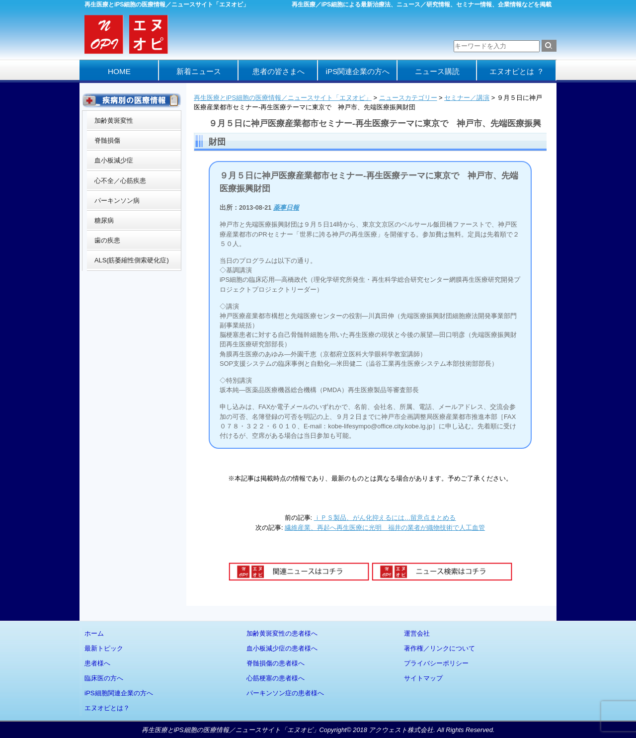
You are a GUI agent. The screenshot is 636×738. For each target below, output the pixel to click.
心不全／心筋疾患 (120, 180)
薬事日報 (286, 207)
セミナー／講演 (466, 97)
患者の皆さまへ (278, 71)
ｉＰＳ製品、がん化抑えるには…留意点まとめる (385, 517)
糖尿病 (104, 220)
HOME (119, 71)
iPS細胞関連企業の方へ (118, 693)
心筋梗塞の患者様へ (275, 678)
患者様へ (97, 663)
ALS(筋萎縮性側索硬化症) (131, 260)
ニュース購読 (437, 71)
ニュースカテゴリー (408, 97)
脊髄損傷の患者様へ (275, 663)
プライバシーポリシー (436, 663)
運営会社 (417, 633)
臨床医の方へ (103, 678)
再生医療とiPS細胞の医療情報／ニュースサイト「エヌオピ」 (283, 97)
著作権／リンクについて (439, 648)
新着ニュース (198, 71)
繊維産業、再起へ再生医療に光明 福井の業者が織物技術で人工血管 (385, 527)
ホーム (94, 633)
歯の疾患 (107, 240)
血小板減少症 (113, 160)
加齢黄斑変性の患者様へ (282, 633)
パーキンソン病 (117, 200)
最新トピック (103, 648)
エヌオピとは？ (107, 708)
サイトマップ (423, 678)
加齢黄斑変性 (113, 120)
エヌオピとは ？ (516, 71)
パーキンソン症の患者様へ (285, 693)
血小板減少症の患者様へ (282, 648)
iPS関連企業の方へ (358, 71)
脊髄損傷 (107, 140)
